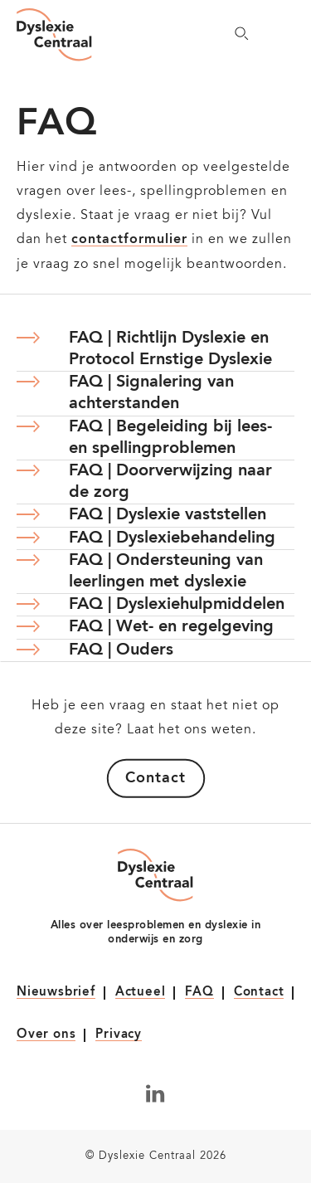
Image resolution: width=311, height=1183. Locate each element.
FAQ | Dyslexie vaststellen (167, 515)
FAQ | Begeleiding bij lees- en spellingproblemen (170, 438)
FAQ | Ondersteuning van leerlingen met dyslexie (166, 572)
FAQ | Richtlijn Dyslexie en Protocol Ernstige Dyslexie (170, 349)
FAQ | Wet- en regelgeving (171, 627)
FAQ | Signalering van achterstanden (151, 393)
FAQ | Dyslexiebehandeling (172, 538)
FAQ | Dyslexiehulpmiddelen (176, 604)
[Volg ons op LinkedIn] (155, 1093)
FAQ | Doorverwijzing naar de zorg (170, 482)
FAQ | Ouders (121, 650)
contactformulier (129, 239)
